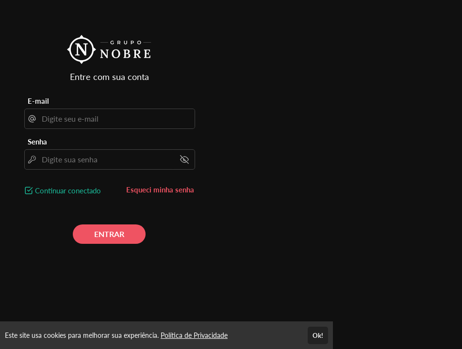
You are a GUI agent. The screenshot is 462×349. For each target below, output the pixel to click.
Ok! (318, 335)
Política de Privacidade (194, 335)
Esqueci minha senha (160, 189)
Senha (37, 141)
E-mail (38, 100)
